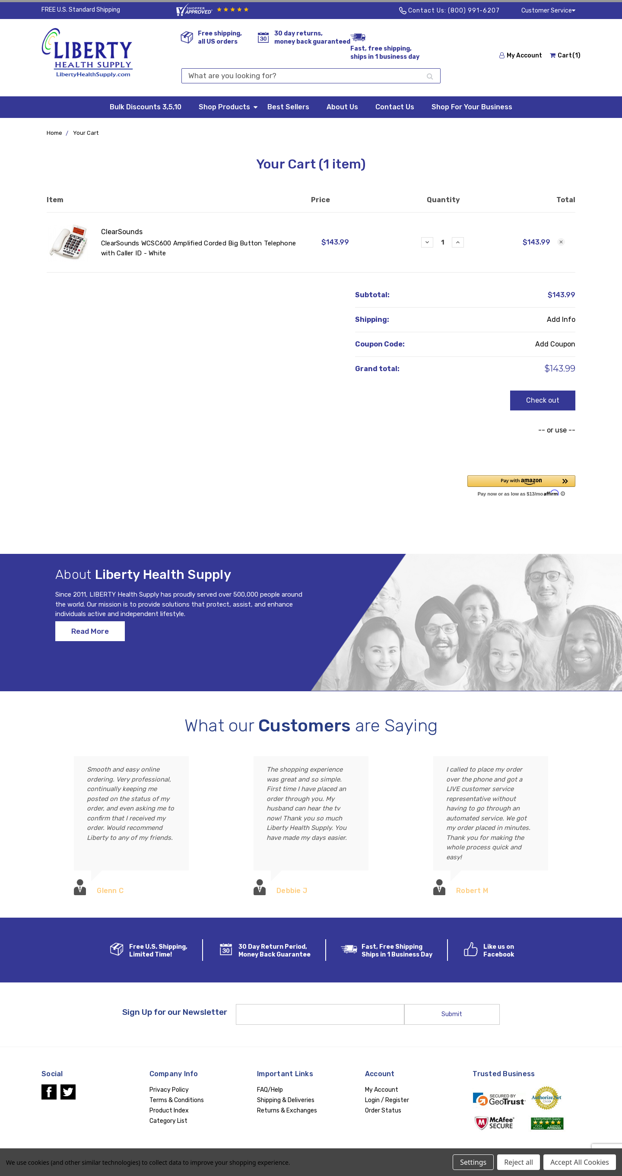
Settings (473, 1162)
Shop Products (229, 106)
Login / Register (387, 1100)
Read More (90, 639)
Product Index (169, 1110)
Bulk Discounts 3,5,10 (145, 107)
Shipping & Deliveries (285, 1100)
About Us (342, 107)
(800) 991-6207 (474, 10)
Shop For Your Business (472, 107)
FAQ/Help (270, 1089)
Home (54, 133)
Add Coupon (555, 344)
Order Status (383, 1110)
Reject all (518, 1162)
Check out (542, 400)
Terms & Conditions (176, 1100)
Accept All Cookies (579, 1162)
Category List (168, 1121)
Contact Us (394, 107)
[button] (521, 485)
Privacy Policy (169, 1089)
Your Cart (85, 133)
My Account (520, 55)
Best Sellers (288, 107)
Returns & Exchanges (287, 1110)
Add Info (561, 319)
